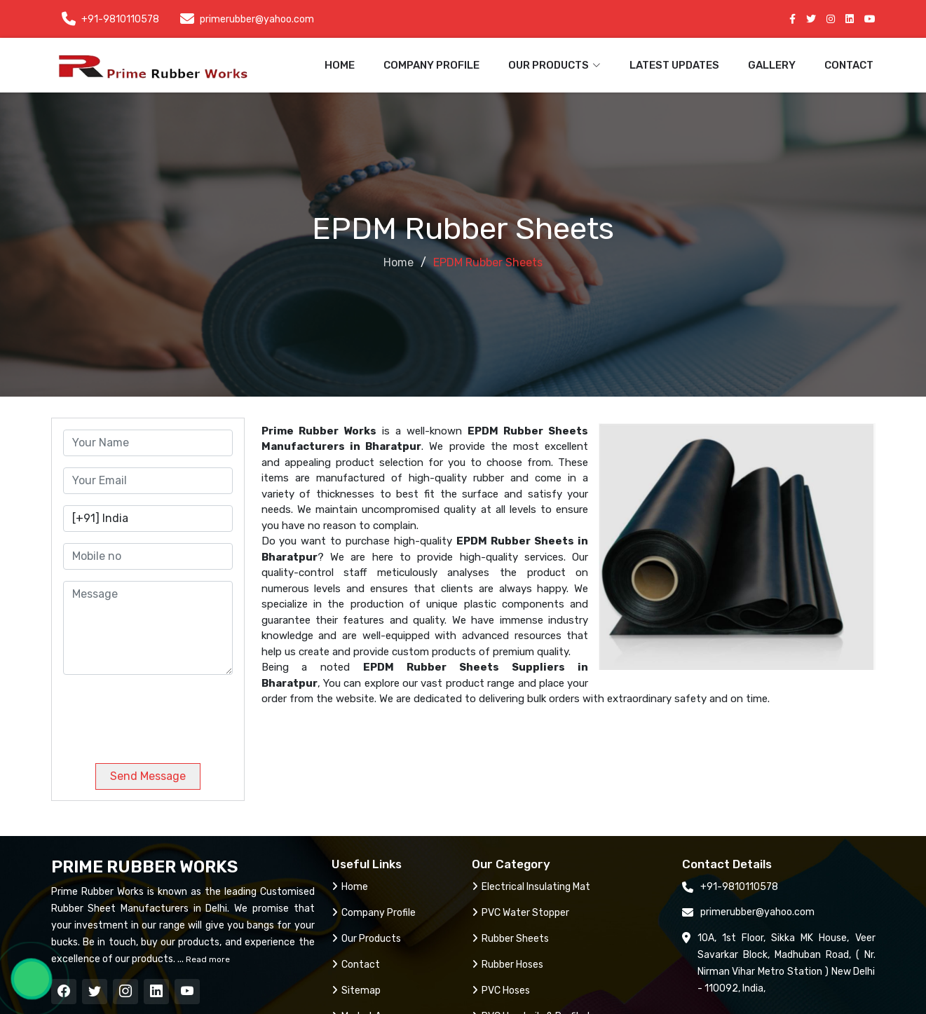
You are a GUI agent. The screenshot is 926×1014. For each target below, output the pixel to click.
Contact (848, 65)
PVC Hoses (501, 990)
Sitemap (356, 990)
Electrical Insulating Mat (531, 887)
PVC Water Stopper (520, 912)
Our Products (366, 938)
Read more (207, 959)
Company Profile (431, 65)
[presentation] (158, 713)
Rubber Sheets (510, 938)
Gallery (772, 65)
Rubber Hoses (507, 964)
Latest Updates (674, 65)
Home (340, 65)
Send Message (148, 776)
